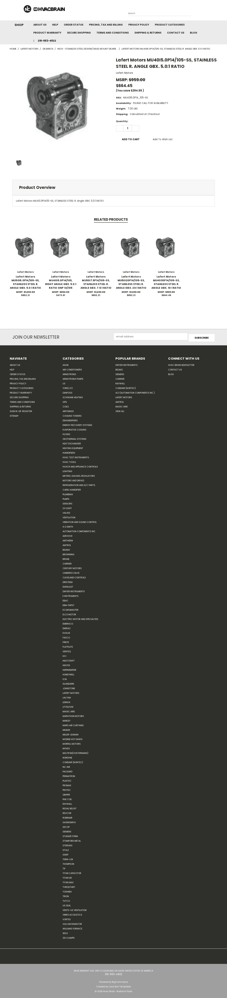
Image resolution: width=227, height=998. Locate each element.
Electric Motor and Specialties (80, 617)
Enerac (67, 627)
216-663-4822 (47, 40)
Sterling (67, 844)
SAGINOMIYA (69, 821)
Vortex (67, 918)
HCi (64, 654)
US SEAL (67, 904)
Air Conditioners (72, 368)
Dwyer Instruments (74, 590)
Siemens (67, 830)
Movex (66, 747)
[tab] (113, 187)
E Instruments (71, 594)
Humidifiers (69, 451)
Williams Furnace (72, 927)
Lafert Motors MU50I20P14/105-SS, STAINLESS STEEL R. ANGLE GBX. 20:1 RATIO (131, 282)
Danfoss (67, 391)
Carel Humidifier (72, 488)
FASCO (66, 636)
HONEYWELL (68, 673)
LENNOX (66, 701)
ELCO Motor (69, 613)
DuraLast (68, 585)
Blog (193, 32)
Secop (66, 825)
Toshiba (67, 890)
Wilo (65, 932)
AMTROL (119, 400)
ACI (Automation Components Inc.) (135, 391)
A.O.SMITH (68, 525)
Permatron (69, 774)
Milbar (66, 728)
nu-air (66, 765)
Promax (67, 784)
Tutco (66, 899)
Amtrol (67, 543)
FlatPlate (68, 645)
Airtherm (68, 539)
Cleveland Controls (74, 576)
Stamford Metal (72, 839)
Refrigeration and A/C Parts (79, 483)
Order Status (73, 24)
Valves (66, 511)
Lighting (67, 470)
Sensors (67, 502)
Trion (66, 895)
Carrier (119, 377)
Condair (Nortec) (73, 761)
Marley (66, 719)
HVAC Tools (69, 460)
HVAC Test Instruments (76, 456)
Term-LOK (68, 858)
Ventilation (69, 516)
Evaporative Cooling (74, 428)
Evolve (66, 631)
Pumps (66, 497)
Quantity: (122, 121)
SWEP (65, 853)
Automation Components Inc (79, 530)
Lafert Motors (71, 691)
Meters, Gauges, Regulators (79, 474)
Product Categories (170, 24)
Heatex (66, 664)
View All (119, 409)
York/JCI (68, 386)
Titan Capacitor (72, 871)
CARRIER (67, 562)
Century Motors (72, 567)
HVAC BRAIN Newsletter (181, 363)
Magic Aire (69, 710)
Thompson (68, 862)
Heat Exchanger (72, 442)
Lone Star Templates (120, 985)
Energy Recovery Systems (77, 423)
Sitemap (14, 414)
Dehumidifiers (70, 419)
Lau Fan (67, 696)
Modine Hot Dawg (72, 737)
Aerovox (67, 534)
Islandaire (68, 682)
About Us (39, 24)
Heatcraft (69, 659)
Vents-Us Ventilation (75, 908)
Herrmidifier (69, 668)
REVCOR (67, 811)
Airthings (68, 409)
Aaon (65, 363)
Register (27, 409)
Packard (67, 770)
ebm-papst (68, 604)
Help (55, 24)
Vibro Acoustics (72, 913)
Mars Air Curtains (73, 724)
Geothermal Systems (74, 437)
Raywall (67, 802)
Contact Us (175, 32)
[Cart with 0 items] (216, 11)
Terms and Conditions (112, 32)
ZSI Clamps (69, 936)
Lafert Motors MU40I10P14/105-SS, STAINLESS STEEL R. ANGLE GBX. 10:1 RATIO (166, 282)
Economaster (70, 608)
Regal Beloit (69, 807)
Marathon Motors (73, 714)
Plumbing (68, 493)
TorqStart (69, 885)
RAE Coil (67, 798)
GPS (65, 400)
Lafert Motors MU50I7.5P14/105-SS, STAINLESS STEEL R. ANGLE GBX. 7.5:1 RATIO (96, 282)
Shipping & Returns (147, 32)
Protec (67, 788)
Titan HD (67, 876)
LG (64, 382)
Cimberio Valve (71, 571)
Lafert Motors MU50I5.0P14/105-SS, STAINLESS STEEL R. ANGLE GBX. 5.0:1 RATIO (25, 282)
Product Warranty (47, 32)
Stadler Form (70, 834)
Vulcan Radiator (72, 922)
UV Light (67, 507)
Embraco (68, 622)
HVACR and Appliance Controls (80, 465)
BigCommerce (120, 980)
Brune (66, 557)
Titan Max (68, 881)
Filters (66, 433)
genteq (67, 650)
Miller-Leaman (70, 733)
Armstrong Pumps (73, 377)
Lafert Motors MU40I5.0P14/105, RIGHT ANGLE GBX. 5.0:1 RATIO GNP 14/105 (60, 282)
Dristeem (68, 580)
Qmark (66, 793)
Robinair (67, 816)
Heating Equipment (73, 446)
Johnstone (69, 687)
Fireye (66, 640)
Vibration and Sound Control (80, 520)
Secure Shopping (79, 32)
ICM (65, 677)
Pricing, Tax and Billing (106, 24)
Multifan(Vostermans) (75, 751)
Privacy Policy (138, 24)
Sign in (14, 409)
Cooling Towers (72, 414)
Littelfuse (68, 705)
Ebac (65, 599)
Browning (68, 553)
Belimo (66, 548)
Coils (66, 405)
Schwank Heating (73, 396)
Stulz (66, 848)
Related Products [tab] (111, 219)
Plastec (67, 779)
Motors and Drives (73, 479)
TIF (64, 867)
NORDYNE (67, 756)
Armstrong (69, 373)
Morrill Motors (72, 742)
